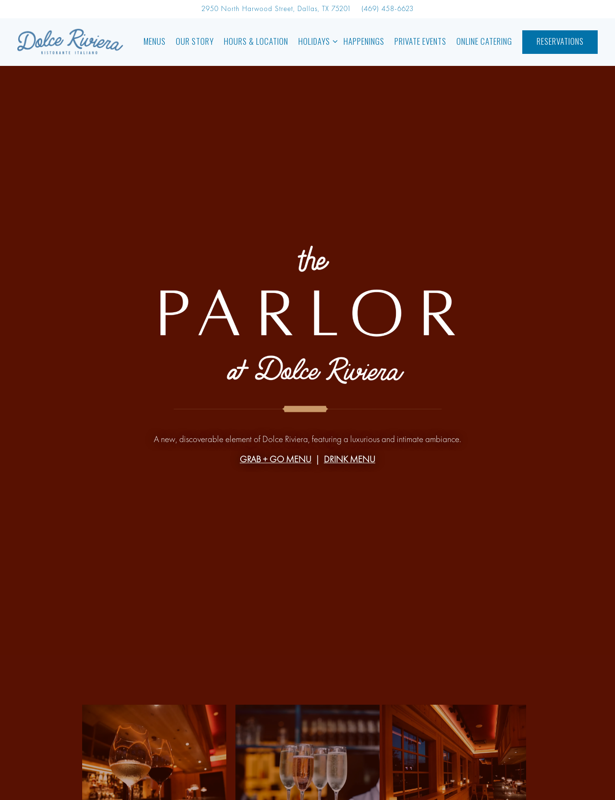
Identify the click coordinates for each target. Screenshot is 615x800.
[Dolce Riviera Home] (70, 42)
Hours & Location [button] (256, 41)
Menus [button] (155, 41)
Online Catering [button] (484, 41)
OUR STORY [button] (195, 41)
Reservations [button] (560, 41)
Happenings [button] (364, 41)
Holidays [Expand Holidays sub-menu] (316, 41)
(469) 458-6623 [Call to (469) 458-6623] (387, 9)
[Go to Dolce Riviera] (276, 9)
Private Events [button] (420, 41)
